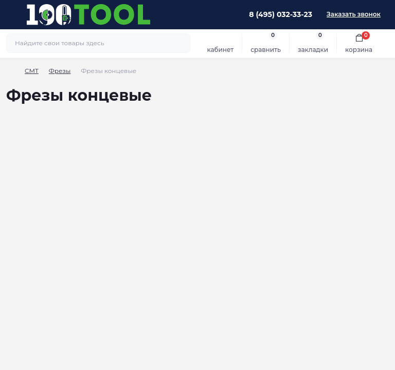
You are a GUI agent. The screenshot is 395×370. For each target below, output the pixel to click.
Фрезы (59, 71)
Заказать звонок (354, 14)
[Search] (181, 43)
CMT (32, 71)
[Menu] (13, 14)
